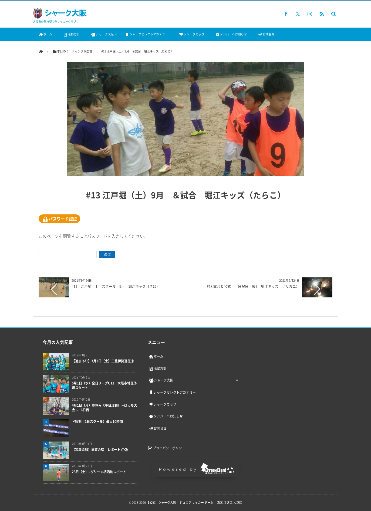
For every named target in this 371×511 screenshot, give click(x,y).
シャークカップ (191, 34)
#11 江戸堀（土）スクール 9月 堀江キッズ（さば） (116, 286)
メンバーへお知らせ (231, 34)
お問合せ (266, 34)
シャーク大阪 (101, 34)
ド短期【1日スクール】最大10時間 (97, 421)
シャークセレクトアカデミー (146, 34)
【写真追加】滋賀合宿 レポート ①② (100, 449)
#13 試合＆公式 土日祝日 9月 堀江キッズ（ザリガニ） (253, 286)
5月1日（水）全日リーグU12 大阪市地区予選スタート (104, 385)
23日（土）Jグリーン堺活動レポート (99, 472)
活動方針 (71, 34)
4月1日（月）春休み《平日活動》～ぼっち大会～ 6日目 (104, 407)
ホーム (45, 34)
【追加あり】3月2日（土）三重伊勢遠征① (103, 361)
